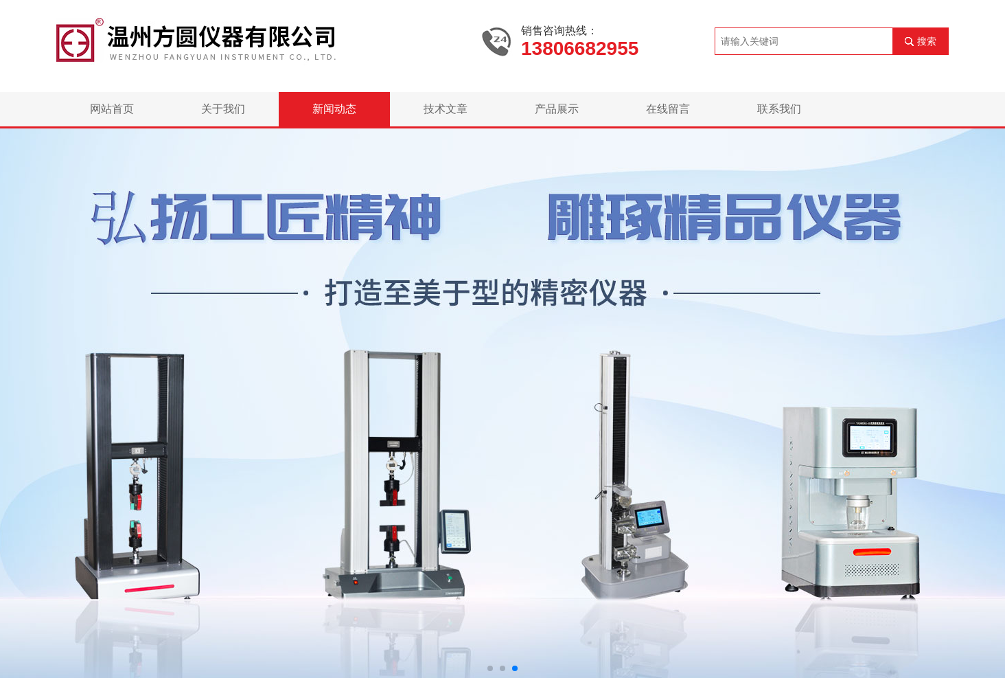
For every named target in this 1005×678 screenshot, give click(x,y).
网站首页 (112, 109)
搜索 (926, 41)
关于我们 (223, 109)
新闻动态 (334, 109)
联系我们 (779, 109)
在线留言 (668, 109)
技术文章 (445, 109)
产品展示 (557, 109)
